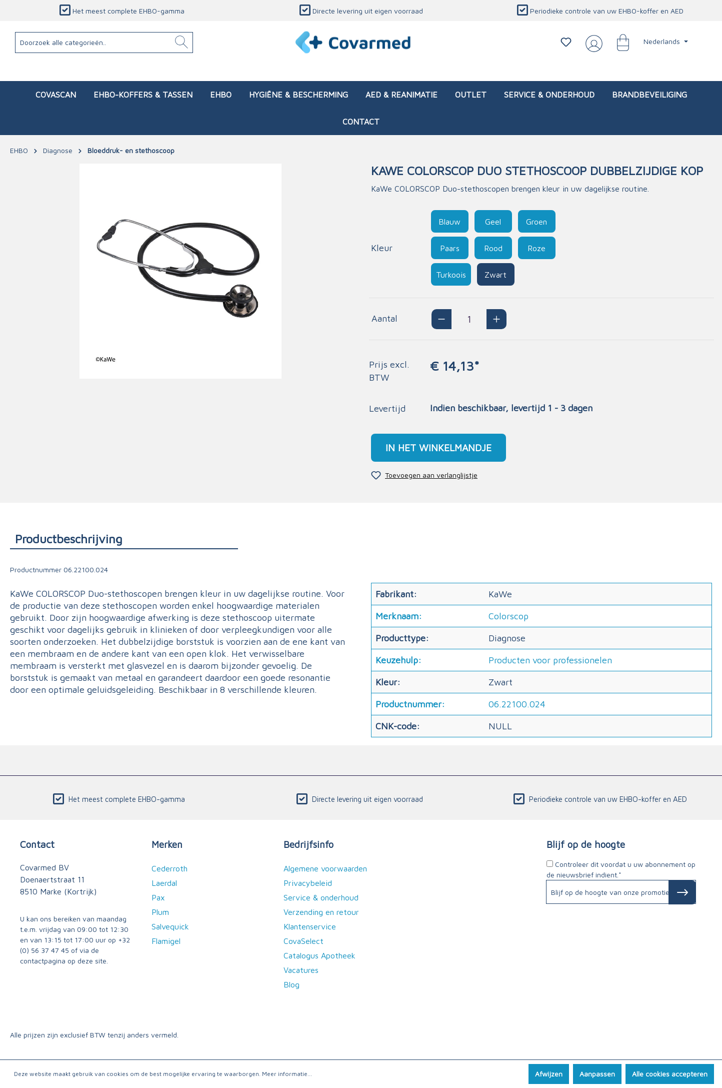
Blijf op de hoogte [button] (585, 844)
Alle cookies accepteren (670, 1073)
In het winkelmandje (439, 447)
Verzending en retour (321, 911)
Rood (493, 248)
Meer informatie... (287, 1073)
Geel (493, 221)
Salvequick (170, 926)
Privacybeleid (308, 882)
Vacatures (301, 969)
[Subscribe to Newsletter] (682, 892)
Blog (292, 984)
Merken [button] (167, 844)
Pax (158, 897)
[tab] (124, 538)
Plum (160, 911)
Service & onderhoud (321, 897)
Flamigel (166, 940)
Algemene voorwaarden (325, 868)
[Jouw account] (592, 43)
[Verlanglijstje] (566, 42)
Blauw (449, 221)
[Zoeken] (181, 43)
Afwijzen (548, 1073)
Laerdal (164, 882)
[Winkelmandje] (618, 42)
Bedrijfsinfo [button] (309, 844)
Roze (537, 248)
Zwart (495, 274)
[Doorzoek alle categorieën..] (104, 43)
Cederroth (170, 868)
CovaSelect (304, 940)
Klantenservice (310, 926)
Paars (450, 248)
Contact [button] (37, 844)
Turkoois (451, 274)
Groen (536, 221)
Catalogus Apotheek (320, 955)
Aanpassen (597, 1073)
